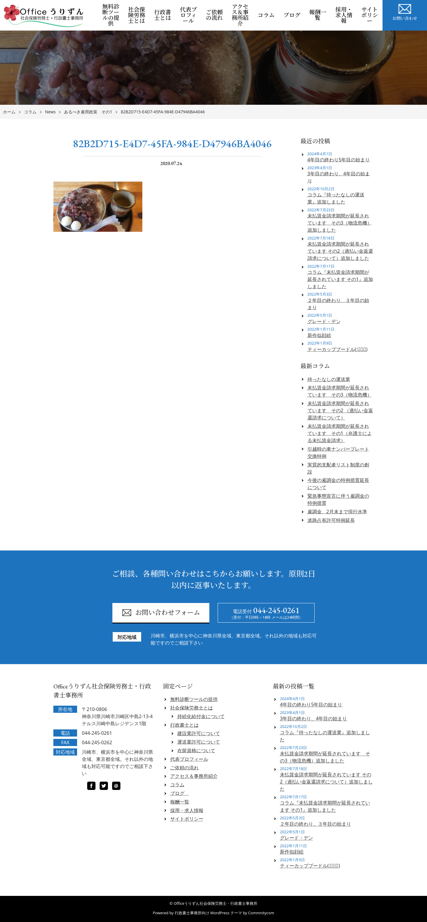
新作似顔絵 (319, 335)
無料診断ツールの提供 (110, 15)
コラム (266, 15)
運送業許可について (198, 742)
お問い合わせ (404, 11)
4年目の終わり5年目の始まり (338, 159)
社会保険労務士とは (136, 15)
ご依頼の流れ (214, 15)
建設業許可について (198, 733)
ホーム (9, 112)
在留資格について (196, 750)
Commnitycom (261, 912)
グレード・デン (324, 321)
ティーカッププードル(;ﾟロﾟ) (337, 349)
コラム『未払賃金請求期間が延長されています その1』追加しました (340, 279)
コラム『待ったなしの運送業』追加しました (335, 198)
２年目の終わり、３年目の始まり (338, 304)
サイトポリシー (369, 15)
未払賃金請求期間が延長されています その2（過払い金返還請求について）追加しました (340, 251)
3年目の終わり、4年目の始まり (338, 177)
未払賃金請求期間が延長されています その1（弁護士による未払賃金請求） (339, 433)
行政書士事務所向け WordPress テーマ (208, 912)
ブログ (294, 15)
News (50, 112)
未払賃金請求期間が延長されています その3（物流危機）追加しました (339, 222)
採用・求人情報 (343, 15)
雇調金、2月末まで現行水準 (337, 511)
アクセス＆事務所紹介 (240, 15)
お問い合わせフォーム (161, 612)
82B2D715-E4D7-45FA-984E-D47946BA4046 (163, 112)
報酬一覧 (317, 15)
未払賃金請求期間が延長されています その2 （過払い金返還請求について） (340, 410)
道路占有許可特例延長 (331, 520)
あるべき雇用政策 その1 (88, 112)
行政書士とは (162, 15)
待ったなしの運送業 (328, 379)
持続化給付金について (201, 716)
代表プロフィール (188, 15)
